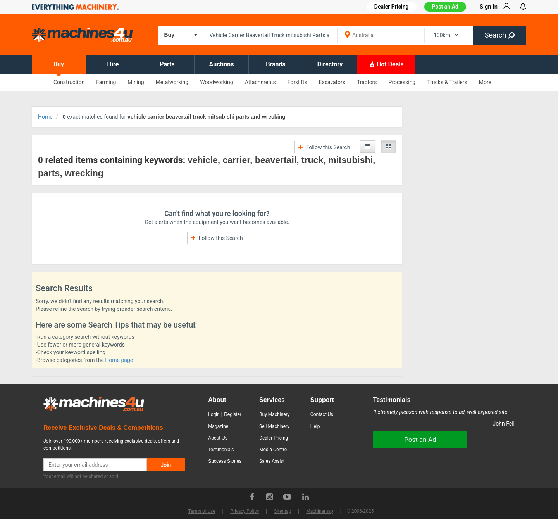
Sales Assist (271, 461)
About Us (217, 438)
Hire (113, 64)
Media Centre (273, 449)
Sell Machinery (274, 426)
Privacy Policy (244, 511)
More (485, 82)
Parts (167, 64)
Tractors (367, 82)
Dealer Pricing (273, 438)
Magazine (218, 426)
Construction (68, 82)
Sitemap (282, 511)
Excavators (332, 82)
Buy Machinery (274, 414)
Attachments (260, 82)
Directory (330, 64)
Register (232, 414)
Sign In (489, 6)
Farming (106, 82)
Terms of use (201, 511)
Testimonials (221, 449)
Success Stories (224, 461)
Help (315, 426)
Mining (135, 82)
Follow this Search (324, 147)
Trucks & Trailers (447, 82)
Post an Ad (445, 6)
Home (45, 117)
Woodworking (216, 82)
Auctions (221, 64)
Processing (402, 82)
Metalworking (172, 82)
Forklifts (297, 82)
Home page (119, 360)
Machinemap (319, 511)
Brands (276, 64)
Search (500, 35)
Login (213, 414)
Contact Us (321, 414)
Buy (58, 64)
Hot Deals (386, 64)
